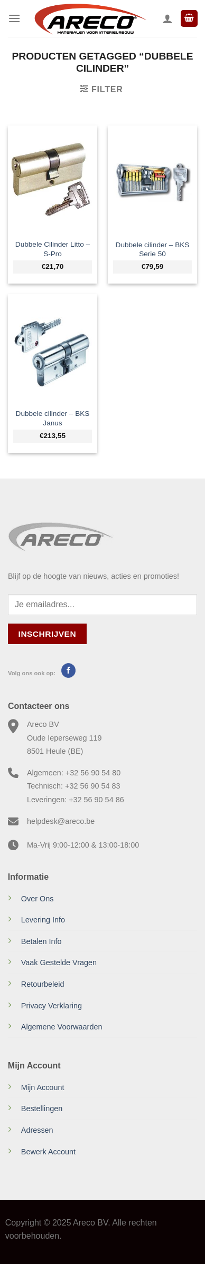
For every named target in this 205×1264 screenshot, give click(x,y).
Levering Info (43, 920)
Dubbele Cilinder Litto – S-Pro (52, 249)
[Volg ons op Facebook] (68, 670)
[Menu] (14, 18)
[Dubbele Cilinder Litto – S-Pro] (52, 179)
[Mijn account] (167, 18)
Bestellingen (41, 1108)
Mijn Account (42, 1087)
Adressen (37, 1130)
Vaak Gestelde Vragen (59, 962)
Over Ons (37, 898)
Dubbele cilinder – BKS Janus (53, 418)
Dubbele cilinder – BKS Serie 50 (153, 249)
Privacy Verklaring (51, 1006)
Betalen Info (41, 941)
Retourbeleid (42, 984)
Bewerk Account (48, 1152)
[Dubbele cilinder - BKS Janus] (52, 348)
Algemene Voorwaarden (61, 1027)
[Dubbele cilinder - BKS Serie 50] (152, 179)
